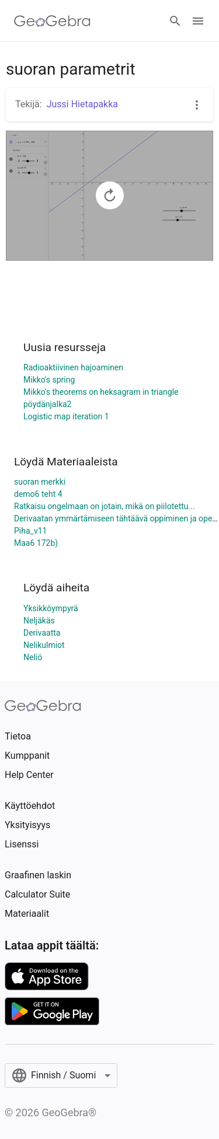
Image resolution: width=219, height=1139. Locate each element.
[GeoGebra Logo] (52, 21)
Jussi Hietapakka (82, 104)
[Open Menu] (198, 21)
